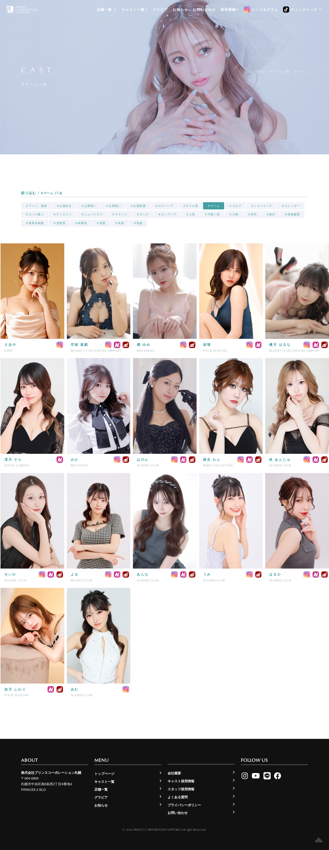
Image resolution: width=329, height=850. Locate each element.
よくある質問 (178, 797)
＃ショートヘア (261, 205)
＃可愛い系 (212, 214)
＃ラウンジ (119, 214)
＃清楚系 (59, 223)
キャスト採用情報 (181, 781)
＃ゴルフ (235, 205)
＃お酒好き (64, 205)
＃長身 (119, 223)
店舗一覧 (107, 10)
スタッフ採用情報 (181, 789)
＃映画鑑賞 (292, 214)
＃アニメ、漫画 (36, 205)
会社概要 (174, 773)
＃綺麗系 (81, 223)
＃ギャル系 (190, 205)
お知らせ (180, 10)
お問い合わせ (204, 10)
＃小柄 (233, 214)
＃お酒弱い (88, 205)
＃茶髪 (101, 223)
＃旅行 (270, 214)
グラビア (160, 10)
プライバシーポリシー (184, 805)
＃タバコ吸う (34, 214)
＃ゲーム (213, 205)
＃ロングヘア (167, 214)
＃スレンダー (290, 205)
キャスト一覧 (135, 10)
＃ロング (142, 214)
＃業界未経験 (34, 223)
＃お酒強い (113, 205)
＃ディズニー (62, 214)
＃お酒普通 (138, 205)
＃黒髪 (138, 223)
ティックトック (302, 10)
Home (259, 71)
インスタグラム (261, 10)
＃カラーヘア (164, 205)
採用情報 (230, 10)
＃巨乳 (252, 214)
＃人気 (190, 214)
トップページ (104, 774)
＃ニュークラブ (92, 214)
